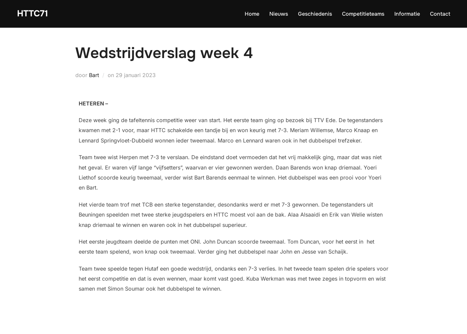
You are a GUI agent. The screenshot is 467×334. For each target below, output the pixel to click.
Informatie (407, 13)
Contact (440, 13)
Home (252, 13)
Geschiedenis (315, 13)
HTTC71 (32, 13)
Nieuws (278, 13)
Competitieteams (363, 13)
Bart (94, 75)
